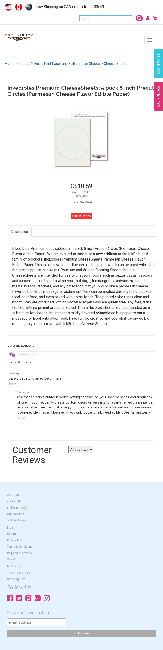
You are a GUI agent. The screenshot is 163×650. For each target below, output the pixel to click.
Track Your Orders (19, 572)
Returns (12, 534)
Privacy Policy (16, 540)
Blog (10, 527)
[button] (19, 418)
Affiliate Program (17, 520)
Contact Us (14, 501)
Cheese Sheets (115, 63)
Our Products (15, 514)
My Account (15, 566)
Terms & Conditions (19, 546)
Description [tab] (19, 232)
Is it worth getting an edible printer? (34, 378)
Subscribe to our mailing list (31, 612)
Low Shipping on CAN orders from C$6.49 (70, 6)
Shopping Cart (16, 579)
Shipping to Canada (19, 553)
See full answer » (137, 413)
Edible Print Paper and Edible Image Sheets (67, 63)
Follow (12, 383)
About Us (13, 495)
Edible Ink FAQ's (17, 507)
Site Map (12, 559)
